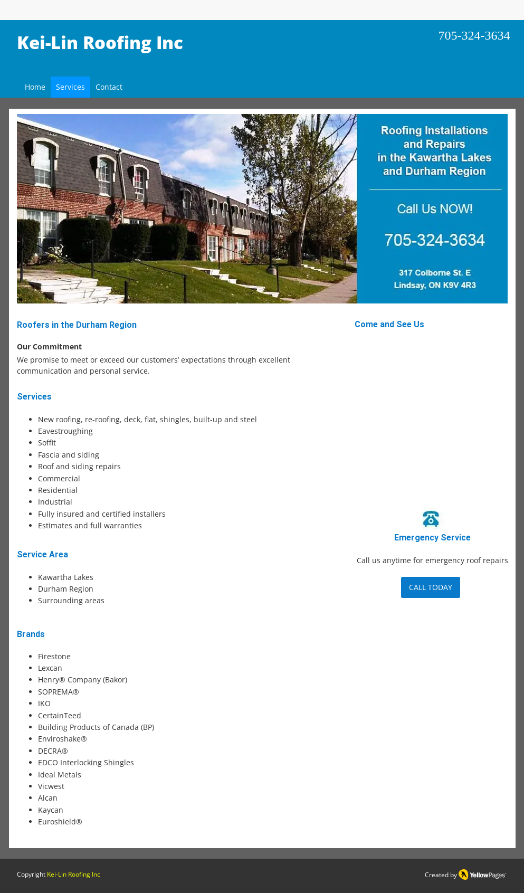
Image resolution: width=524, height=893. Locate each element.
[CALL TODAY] (430, 587)
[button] (262, 208)
